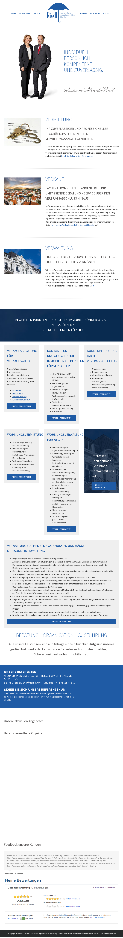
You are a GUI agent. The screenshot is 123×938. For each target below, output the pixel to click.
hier (94, 285)
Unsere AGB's (98, 935)
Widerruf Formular (110, 935)
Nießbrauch (17, 393)
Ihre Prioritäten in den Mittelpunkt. (77, 156)
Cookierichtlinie (87, 935)
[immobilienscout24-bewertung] (61, 880)
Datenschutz (77, 935)
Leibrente (16, 390)
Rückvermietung (19, 396)
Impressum (68, 935)
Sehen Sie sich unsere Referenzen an (34, 689)
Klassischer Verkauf (21, 399)
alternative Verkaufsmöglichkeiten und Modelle (73, 225)
